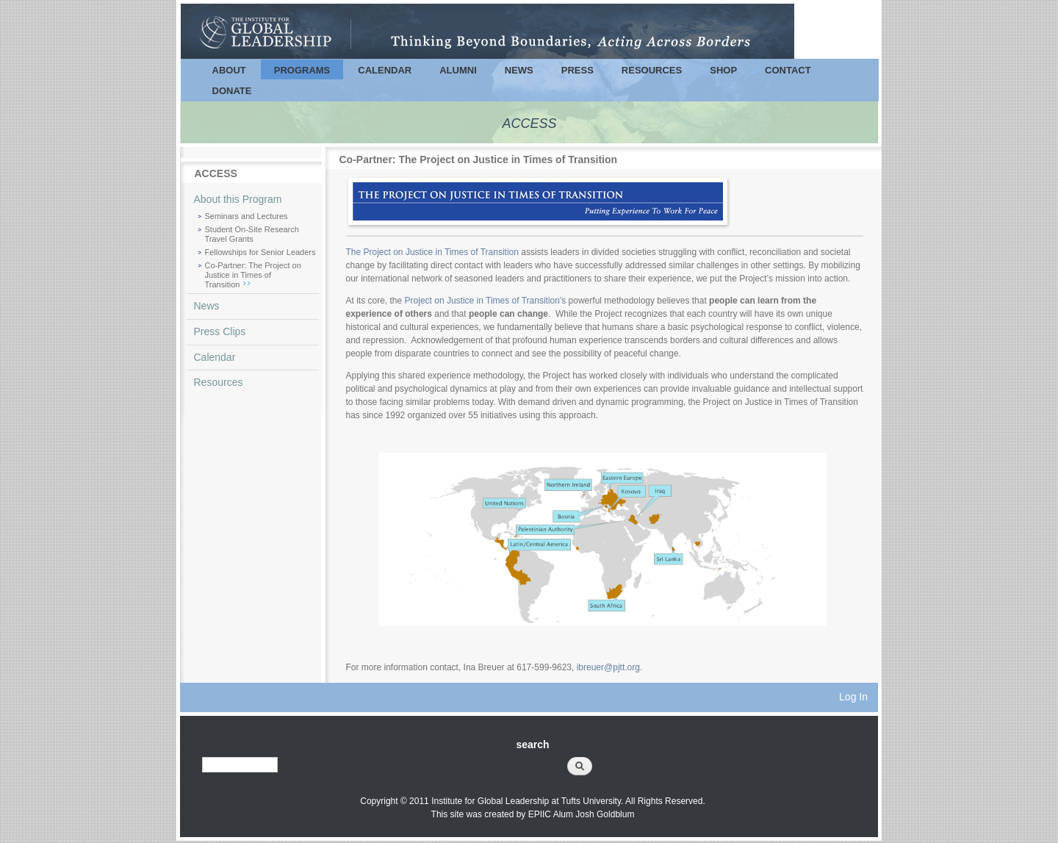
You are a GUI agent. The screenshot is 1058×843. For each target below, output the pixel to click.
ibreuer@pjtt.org (608, 667)
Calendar (384, 70)
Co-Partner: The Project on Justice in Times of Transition (253, 275)
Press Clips (220, 331)
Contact (788, 70)
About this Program (238, 199)
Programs (302, 70)
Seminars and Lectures (246, 216)
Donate (232, 90)
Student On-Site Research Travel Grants (252, 234)
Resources (652, 70)
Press (577, 70)
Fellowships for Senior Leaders (260, 252)
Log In (853, 697)
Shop (723, 70)
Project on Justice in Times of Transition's (487, 300)
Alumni (458, 70)
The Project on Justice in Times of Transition (432, 252)
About (229, 70)
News (519, 70)
